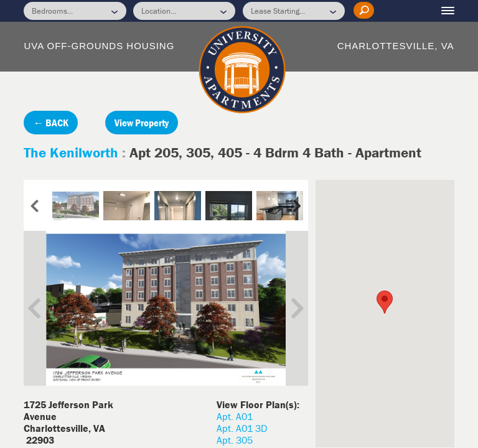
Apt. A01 (235, 416)
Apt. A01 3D (242, 428)
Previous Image (43, 308)
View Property (142, 122)
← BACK (50, 122)
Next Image (288, 308)
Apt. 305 (235, 440)
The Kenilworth (73, 152)
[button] (385, 302)
